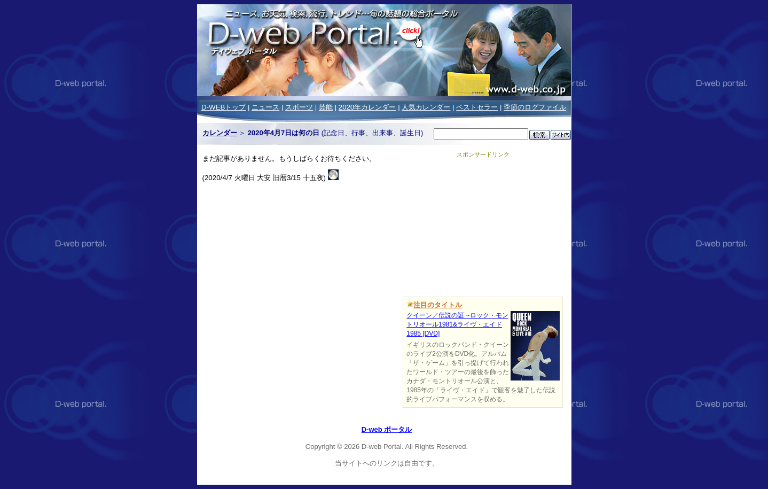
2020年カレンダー (367, 107)
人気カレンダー (426, 107)
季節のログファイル (535, 107)
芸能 (326, 107)
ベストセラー (477, 107)
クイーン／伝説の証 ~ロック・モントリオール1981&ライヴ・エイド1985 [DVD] (457, 324)
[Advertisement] (483, 225)
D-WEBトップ (223, 107)
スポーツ (299, 107)
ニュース (265, 107)
